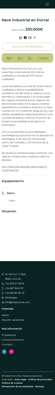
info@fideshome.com (17, 302)
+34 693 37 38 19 (14, 283)
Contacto (7, 344)
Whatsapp (11, 297)
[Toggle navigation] (47, 4)
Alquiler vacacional (13, 320)
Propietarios (9, 335)
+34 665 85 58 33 (14, 293)
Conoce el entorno (13, 339)
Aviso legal (20, 379)
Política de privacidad (40, 379)
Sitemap (39, 386)
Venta (5, 315)
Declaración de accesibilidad (17, 386)
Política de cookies (12, 383)
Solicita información (27, 46)
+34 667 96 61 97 (14, 288)
